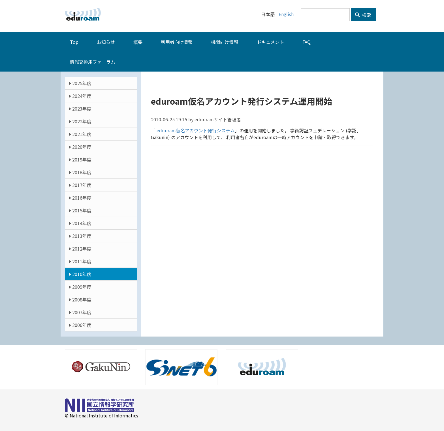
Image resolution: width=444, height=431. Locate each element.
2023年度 (80, 108)
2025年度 (80, 82)
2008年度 (80, 299)
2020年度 (80, 146)
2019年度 (80, 159)
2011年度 (80, 261)
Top (74, 41)
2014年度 (80, 222)
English (286, 14)
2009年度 (80, 286)
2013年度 (80, 235)
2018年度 (80, 172)
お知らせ (106, 41)
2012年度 (80, 248)
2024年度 (80, 95)
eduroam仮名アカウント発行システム (195, 130)
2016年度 (80, 197)
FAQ (306, 41)
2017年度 (80, 184)
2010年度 (80, 273)
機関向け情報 (224, 41)
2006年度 (80, 324)
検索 (363, 14)
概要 (137, 41)
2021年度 (80, 133)
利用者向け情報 (177, 41)
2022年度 (80, 121)
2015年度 (80, 210)
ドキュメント (270, 41)
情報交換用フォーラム (92, 61)
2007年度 (80, 312)
